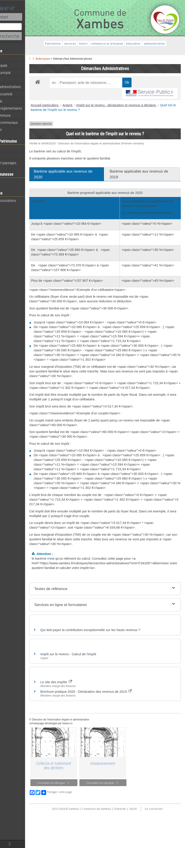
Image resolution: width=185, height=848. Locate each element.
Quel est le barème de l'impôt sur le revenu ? (104, 110)
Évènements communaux (21, 122)
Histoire (9, 155)
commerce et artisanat (118, 43)
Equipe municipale (16, 65)
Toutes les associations (21, 200)
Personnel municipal (18, 72)
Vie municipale (14, 101)
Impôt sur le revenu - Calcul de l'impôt (92, 691)
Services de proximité (19, 94)
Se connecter (165, 846)
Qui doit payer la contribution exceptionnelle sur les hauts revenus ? (114, 667)
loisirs (95, 43)
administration (166, 43)
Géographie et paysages (21, 163)
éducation (145, 43)
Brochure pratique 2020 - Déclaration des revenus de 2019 (109, 729)
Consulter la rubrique (73, 820)
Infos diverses (14, 129)
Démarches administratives (23, 87)
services (82, 43)
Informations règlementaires (24, 108)
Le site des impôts (80, 719)
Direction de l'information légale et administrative (84, 756)
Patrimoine (11, 148)
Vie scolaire (12, 181)
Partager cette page (80, 829)
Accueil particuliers (69, 105)
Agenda (9, 58)
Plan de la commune (18, 115)
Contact (24, 17)
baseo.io (91, 760)
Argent (91, 105)
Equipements (13, 79)
